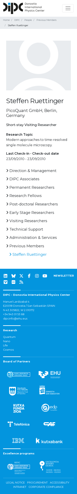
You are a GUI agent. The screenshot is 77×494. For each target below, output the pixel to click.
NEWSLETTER (64, 275)
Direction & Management (31, 171)
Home (6, 20)
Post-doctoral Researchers (32, 204)
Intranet (19, 486)
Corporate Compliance (46, 486)
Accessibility (59, 482)
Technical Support (24, 229)
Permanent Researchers (30, 187)
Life (5, 345)
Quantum (9, 336)
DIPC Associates (22, 179)
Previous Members (46, 20)
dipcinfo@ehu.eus (15, 318)
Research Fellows (24, 195)
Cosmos (8, 349)
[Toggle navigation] (68, 8)
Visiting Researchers (26, 221)
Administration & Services (31, 237)
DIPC (17, 20)
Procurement (37, 482)
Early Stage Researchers (30, 212)
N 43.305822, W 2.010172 (18, 310)
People (28, 20)
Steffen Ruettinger (28, 254)
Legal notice (15, 482)
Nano (6, 341)
